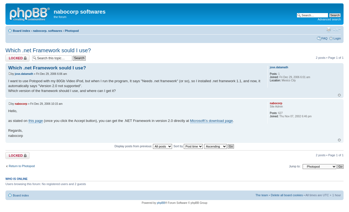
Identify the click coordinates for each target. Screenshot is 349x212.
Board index (21, 30)
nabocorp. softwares (47, 30)
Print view (329, 29)
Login (337, 38)
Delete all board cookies (287, 195)
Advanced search (329, 19)
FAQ (324, 38)
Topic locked (17, 58)
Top (339, 95)
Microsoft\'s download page (211, 121)
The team (261, 195)
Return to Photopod (22, 166)
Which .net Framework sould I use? (48, 50)
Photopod (72, 30)
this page (35, 121)
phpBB (161, 202)
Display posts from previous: (143, 146)
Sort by (188, 146)
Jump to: (294, 166)
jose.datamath (24, 73)
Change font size (337, 29)
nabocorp (21, 103)
